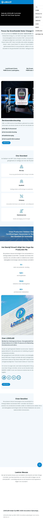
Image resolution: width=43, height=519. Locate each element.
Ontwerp (21, 204)
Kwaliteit (21, 188)
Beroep (21, 171)
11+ (21, 272)
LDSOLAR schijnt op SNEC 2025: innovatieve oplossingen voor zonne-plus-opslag (21, 518)
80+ (21, 296)
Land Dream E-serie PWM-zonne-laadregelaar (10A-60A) (11, 70)
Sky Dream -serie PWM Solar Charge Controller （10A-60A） (31, 70)
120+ (21, 280)
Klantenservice (21, 221)
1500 (21, 288)
